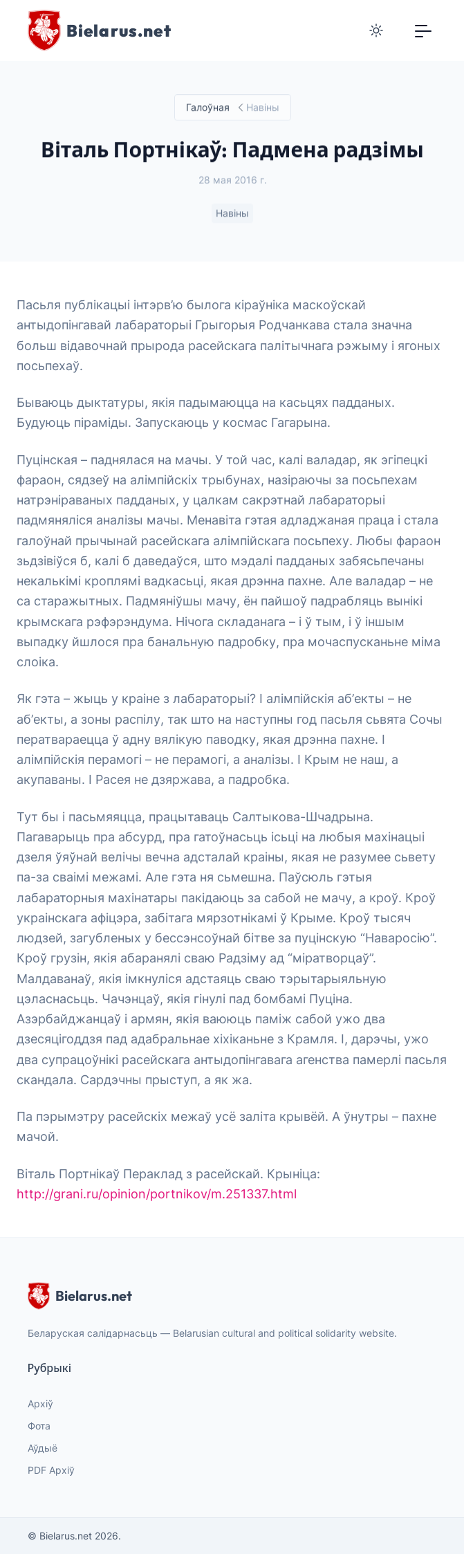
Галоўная (207, 107)
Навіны (232, 213)
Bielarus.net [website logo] (80, 1296)
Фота (39, 1426)
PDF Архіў (51, 1470)
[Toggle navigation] (423, 30)
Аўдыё (42, 1448)
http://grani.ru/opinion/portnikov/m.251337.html (157, 1194)
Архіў (40, 1403)
